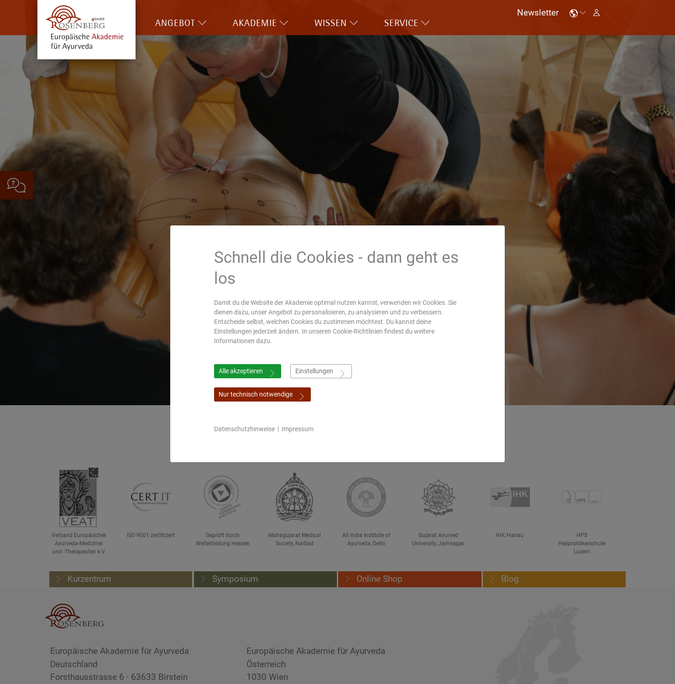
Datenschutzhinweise (244, 429)
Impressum (298, 429)
